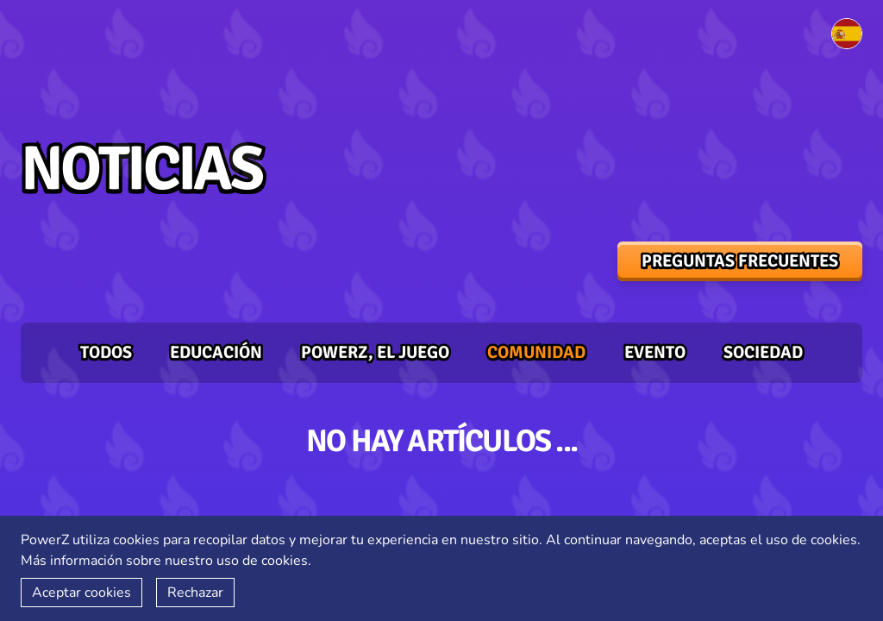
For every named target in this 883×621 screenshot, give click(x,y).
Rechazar (195, 592)
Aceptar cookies (81, 592)
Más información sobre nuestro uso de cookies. (166, 560)
